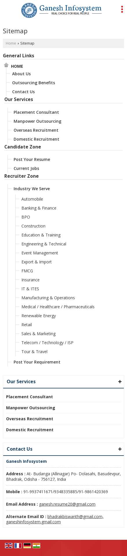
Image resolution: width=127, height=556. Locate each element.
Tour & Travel (34, 351)
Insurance (30, 279)
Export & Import (36, 262)
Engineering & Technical (43, 244)
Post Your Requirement (37, 362)
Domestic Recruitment (36, 139)
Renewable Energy (38, 315)
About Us (21, 73)
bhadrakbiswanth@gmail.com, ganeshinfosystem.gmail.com (55, 519)
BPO (25, 217)
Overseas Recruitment (36, 130)
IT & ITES (30, 288)
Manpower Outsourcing (37, 121)
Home (11, 43)
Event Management (39, 253)
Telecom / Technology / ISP (47, 342)
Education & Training (40, 235)
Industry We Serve (32, 188)
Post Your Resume (32, 159)
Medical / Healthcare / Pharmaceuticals (58, 306)
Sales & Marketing (38, 333)
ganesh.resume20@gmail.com (67, 504)
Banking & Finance (38, 208)
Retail (26, 324)
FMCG (27, 271)
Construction (33, 226)
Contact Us (23, 91)
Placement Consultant (36, 112)
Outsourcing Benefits (33, 82)
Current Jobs (26, 168)
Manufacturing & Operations (48, 297)
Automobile (32, 199)
